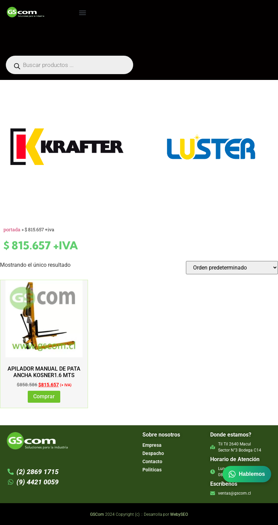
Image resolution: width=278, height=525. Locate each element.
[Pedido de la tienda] (232, 267)
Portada (12, 229)
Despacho (153, 453)
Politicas (152, 469)
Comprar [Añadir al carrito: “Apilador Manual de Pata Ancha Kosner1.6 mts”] (44, 396)
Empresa (152, 445)
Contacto (152, 461)
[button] (82, 12)
